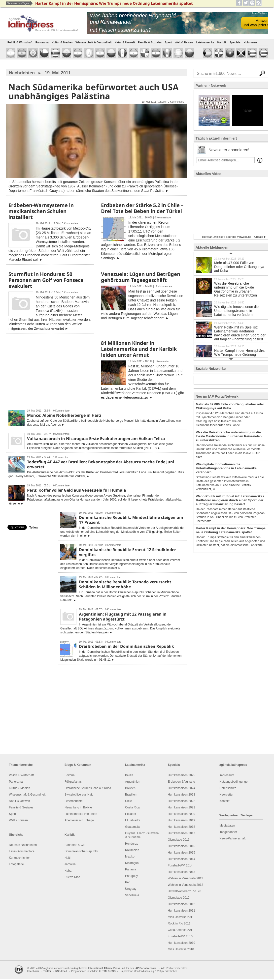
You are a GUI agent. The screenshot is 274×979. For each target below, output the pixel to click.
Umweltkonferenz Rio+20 (184, 891)
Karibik (221, 42)
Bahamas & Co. (75, 845)
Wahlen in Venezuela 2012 (185, 885)
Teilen (33, 527)
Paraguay (131, 876)
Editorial (70, 775)
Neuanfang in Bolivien (79, 807)
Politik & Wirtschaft (20, 42)
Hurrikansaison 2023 (181, 794)
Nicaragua (132, 863)
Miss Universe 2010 (181, 949)
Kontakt (224, 801)
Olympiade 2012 (178, 897)
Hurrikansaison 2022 (181, 801)
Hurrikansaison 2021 (181, 807)
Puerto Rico (72, 877)
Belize (129, 775)
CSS (113, 971)
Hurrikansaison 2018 (181, 827)
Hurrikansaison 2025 (181, 775)
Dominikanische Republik (81, 851)
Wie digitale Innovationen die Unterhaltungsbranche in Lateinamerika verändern (231, 308)
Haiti (67, 858)
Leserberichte (74, 801)
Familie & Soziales (150, 42)
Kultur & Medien (62, 42)
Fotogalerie (16, 864)
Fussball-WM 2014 (180, 865)
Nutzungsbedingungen (234, 781)
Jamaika (70, 864)
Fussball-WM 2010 (180, 936)
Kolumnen (250, 42)
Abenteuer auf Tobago (79, 820)
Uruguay (130, 888)
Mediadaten (227, 825)
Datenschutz (227, 788)
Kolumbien (132, 850)
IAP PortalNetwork (145, 968)
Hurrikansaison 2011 (181, 910)
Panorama (42, 42)
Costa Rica (132, 807)
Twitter (47, 971)
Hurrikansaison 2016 (181, 846)
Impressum (226, 775)
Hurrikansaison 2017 (181, 833)
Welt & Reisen (184, 42)
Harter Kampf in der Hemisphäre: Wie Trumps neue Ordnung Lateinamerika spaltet (231, 352)
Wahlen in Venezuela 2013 (185, 878)
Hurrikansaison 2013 (181, 872)
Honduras (131, 843)
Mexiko (130, 856)
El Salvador (132, 820)
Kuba (68, 870)
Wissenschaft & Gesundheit (93, 42)
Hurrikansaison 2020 (181, 814)
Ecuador (130, 814)
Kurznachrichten (20, 858)
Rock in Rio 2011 (179, 923)
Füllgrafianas (73, 781)
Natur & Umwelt (125, 42)
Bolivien (130, 788)
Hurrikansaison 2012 (181, 904)
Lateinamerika (205, 42)
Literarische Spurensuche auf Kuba (88, 788)
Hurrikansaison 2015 (181, 852)
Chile (128, 801)
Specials (235, 42)
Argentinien (132, 781)
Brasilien (131, 794)
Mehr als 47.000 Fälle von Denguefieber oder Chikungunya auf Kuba (231, 265)
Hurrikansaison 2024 (181, 788)
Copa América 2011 (181, 930)
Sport (168, 42)
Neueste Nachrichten (23, 845)
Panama (130, 869)
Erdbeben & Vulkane (181, 781)
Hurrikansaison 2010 (181, 943)
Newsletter (226, 794)
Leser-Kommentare (21, 851)
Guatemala (132, 827)
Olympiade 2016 (178, 839)
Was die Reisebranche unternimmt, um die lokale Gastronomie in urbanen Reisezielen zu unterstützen (231, 287)
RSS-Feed (61, 971)
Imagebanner (228, 832)
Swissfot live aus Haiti (79, 794)
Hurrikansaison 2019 (181, 820)
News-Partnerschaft (232, 838)
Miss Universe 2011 (181, 917)
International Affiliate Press (104, 968)
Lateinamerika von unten (81, 814)
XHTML (103, 971)
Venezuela (132, 895)
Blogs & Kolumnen (78, 765)
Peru (128, 882)
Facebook (33, 971)
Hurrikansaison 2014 (181, 859)
